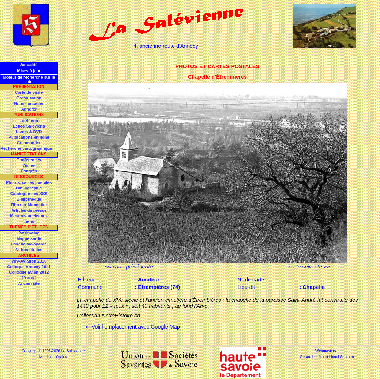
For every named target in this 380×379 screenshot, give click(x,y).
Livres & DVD (29, 131)
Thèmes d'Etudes (28, 227)
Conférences (28, 160)
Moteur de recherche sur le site (29, 79)
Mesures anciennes (29, 216)
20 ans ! (28, 278)
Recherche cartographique (26, 148)
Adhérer (29, 109)
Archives (28, 255)
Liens (28, 221)
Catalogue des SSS (29, 193)
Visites (28, 165)
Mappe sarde (28, 238)
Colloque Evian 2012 (29, 272)
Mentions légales (53, 357)
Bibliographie (29, 188)
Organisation (29, 98)
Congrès (28, 171)
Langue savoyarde (29, 244)
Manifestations (28, 154)
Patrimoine (28, 233)
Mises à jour (29, 71)
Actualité (28, 64)
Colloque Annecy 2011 (28, 266)
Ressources (28, 176)
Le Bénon (29, 120)
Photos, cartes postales (29, 182)
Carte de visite (29, 92)
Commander (29, 143)
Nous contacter (29, 103)
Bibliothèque (28, 199)
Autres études (28, 249)
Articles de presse (28, 210)
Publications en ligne (29, 137)
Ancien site (29, 283)
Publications (28, 114)
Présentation (29, 86)
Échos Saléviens (29, 126)
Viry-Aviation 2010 (28, 261)
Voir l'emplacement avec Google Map (136, 327)
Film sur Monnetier (29, 204)
